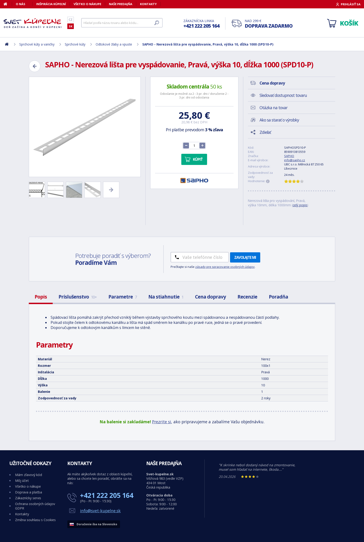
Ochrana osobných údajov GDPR (35, 506)
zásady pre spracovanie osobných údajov (225, 267)
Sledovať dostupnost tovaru (283, 95)
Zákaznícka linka (201, 24)
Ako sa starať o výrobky (279, 120)
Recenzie (247, 296)
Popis (41, 296)
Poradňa (278, 296)
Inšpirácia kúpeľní (51, 4)
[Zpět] (34, 66)
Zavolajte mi (245, 257)
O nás (20, 4)
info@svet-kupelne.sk (100, 510)
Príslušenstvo (77, 296)
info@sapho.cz (294, 160)
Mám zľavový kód (28, 475)
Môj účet (22, 480)
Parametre (122, 296)
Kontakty (148, 4)
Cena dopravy (210, 296)
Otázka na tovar (273, 107)
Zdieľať (265, 132)
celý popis (300, 205)
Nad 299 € (268, 24)
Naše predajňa (120, 4)
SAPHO (289, 156)
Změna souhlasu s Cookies (35, 520)
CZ (70, 19)
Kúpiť (197, 159)
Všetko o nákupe (87, 4)
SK (70, 26)
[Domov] (7, 4)
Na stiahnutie (165, 296)
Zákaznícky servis (28, 498)
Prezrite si (161, 421)
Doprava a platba (28, 492)
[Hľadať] (121, 22)
